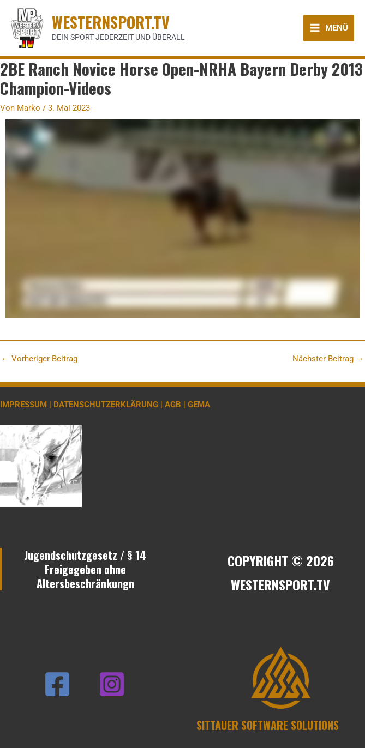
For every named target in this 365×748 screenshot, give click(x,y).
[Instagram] (111, 684)
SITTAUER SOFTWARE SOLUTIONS (267, 725)
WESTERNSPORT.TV (111, 21)
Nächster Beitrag (328, 359)
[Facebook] (57, 684)
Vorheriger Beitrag (39, 359)
